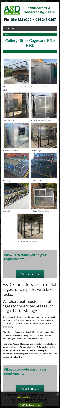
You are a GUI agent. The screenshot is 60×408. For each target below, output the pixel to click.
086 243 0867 (45, 19)
